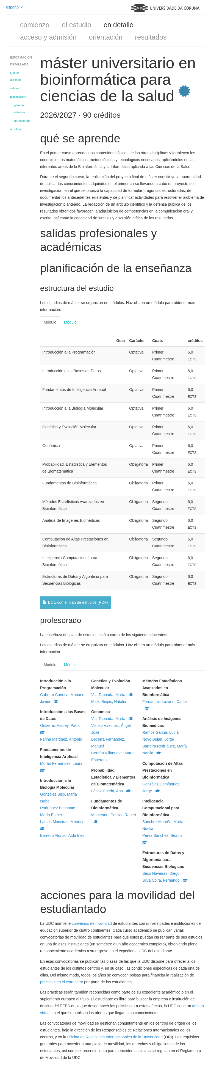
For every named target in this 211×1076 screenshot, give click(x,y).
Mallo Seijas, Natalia (108, 701)
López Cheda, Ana (111, 791)
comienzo (34, 25)
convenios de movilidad (92, 923)
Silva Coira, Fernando (165, 880)
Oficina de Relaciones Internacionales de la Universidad (115, 1037)
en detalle (118, 25)
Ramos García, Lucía (160, 732)
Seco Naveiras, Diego (160, 873)
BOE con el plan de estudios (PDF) (75, 602)
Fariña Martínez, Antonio (61, 739)
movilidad (16, 129)
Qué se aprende (15, 76)
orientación (106, 37)
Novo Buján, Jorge (158, 739)
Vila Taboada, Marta (112, 694)
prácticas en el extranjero (61, 982)
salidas (14, 88)
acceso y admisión (48, 37)
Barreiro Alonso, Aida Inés (62, 835)
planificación (18, 96)
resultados (150, 37)
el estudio (76, 25)
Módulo (50, 322)
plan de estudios (19, 109)
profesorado (22, 120)
